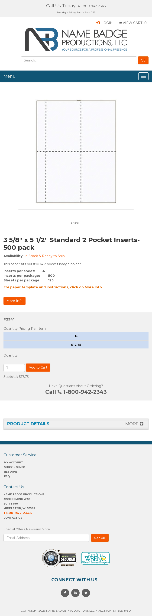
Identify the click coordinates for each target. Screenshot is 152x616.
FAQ (7, 476)
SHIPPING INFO (14, 467)
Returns (11, 471)
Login (104, 23)
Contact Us (12, 517)
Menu (9, 76)
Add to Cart (38, 367)
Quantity (10, 355)
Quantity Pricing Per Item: (24, 328)
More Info (14, 301)
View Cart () (133, 23)
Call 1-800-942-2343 (76, 392)
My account (13, 462)
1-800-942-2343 (92, 6)
